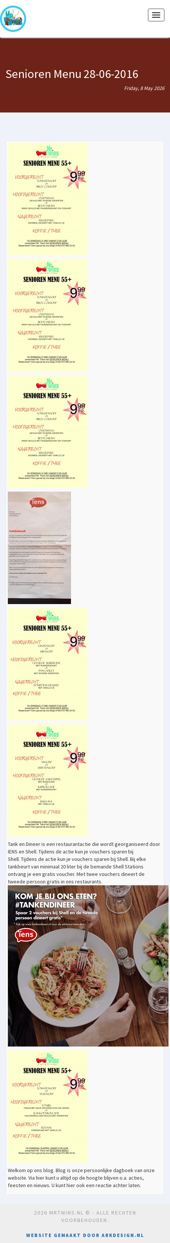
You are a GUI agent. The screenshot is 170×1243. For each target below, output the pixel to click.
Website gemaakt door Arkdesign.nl (85, 1235)
